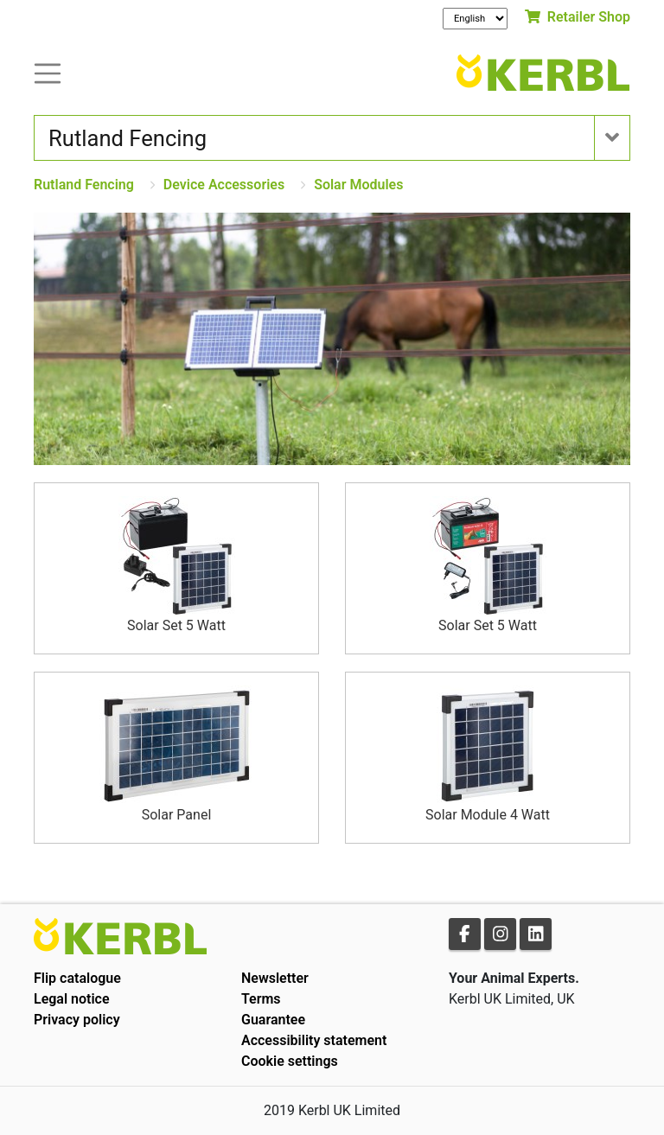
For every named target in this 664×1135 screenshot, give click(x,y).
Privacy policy (77, 1019)
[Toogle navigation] (47, 72)
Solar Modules (358, 184)
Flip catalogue (77, 978)
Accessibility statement (313, 1040)
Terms (261, 999)
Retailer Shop (577, 17)
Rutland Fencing (84, 184)
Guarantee (273, 1019)
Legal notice (72, 999)
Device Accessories (223, 184)
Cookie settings (289, 1061)
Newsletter (275, 978)
